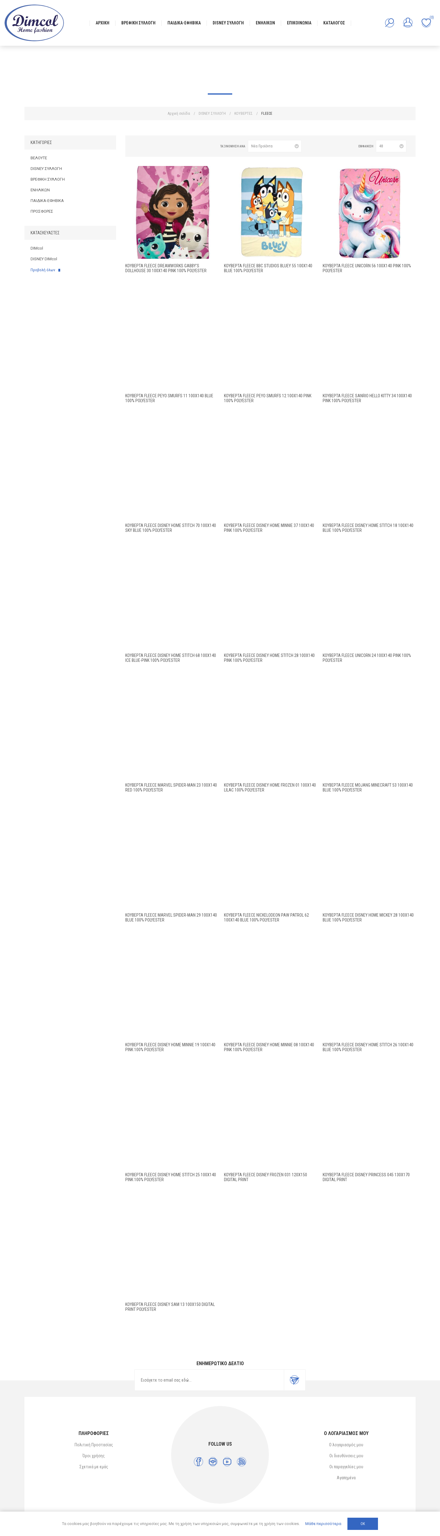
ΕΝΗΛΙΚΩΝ (40, 190)
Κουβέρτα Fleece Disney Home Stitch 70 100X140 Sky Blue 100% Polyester (170, 528)
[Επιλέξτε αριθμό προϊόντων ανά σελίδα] (391, 146)
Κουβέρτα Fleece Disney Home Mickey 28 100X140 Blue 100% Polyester (368, 917)
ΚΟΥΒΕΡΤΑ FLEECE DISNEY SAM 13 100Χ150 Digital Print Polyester (170, 1307)
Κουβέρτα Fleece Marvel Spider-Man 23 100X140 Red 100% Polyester (171, 787)
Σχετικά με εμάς (93, 1466)
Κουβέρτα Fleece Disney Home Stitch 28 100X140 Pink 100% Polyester (269, 658)
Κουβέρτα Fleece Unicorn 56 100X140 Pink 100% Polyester (367, 268)
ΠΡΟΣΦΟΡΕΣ (42, 211)
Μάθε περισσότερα (323, 1523)
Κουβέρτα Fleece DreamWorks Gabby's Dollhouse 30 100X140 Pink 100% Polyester (166, 268)
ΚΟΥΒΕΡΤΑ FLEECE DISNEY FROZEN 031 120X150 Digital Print (265, 1177)
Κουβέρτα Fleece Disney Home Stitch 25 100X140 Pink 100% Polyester (170, 1177)
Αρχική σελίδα (179, 113)
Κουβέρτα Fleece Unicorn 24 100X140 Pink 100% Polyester (367, 658)
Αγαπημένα (346, 1477)
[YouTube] (227, 1461)
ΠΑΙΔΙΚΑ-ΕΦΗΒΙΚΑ (47, 200)
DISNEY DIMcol (44, 259)
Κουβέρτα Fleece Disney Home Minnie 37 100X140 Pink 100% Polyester (269, 528)
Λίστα (147, 146)
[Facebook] (198, 1461)
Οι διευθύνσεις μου (346, 1455)
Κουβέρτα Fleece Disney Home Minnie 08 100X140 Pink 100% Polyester (269, 1047)
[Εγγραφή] (209, 1380)
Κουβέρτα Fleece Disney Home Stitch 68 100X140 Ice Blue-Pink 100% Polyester (170, 658)
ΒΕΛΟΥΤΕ (39, 158)
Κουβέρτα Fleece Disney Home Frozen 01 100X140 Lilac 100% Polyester (270, 787)
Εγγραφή (294, 1380)
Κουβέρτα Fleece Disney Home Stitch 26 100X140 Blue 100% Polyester (368, 1047)
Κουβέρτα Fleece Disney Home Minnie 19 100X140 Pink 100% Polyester (170, 1047)
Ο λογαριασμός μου (346, 1444)
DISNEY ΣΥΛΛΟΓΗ (46, 168)
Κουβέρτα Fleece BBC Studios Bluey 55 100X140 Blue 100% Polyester (268, 268)
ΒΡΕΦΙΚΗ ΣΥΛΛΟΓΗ (48, 179)
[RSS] (241, 1461)
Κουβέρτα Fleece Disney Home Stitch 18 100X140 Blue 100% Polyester (368, 528)
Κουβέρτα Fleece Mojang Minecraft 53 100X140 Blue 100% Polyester (368, 787)
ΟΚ (363, 1524)
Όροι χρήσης (93, 1455)
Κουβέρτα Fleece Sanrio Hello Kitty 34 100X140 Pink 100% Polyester (367, 398)
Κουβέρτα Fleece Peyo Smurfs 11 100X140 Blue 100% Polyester (169, 398)
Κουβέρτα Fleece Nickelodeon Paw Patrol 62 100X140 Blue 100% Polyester (266, 917)
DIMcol (37, 248)
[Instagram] (212, 1461)
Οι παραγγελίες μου (346, 1466)
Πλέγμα (137, 146)
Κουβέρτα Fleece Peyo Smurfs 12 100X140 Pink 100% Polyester (267, 398)
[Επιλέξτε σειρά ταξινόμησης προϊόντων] (275, 146)
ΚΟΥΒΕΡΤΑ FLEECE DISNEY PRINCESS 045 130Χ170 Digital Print (366, 1177)
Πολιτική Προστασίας (94, 1444)
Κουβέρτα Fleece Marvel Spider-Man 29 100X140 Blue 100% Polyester (171, 917)
